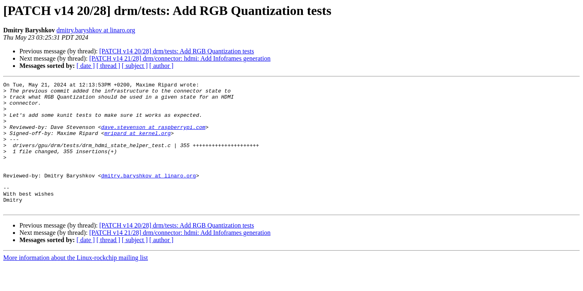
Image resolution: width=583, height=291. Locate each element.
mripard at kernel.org (137, 144)
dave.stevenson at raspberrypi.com (153, 136)
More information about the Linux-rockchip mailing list (75, 283)
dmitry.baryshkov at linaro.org (96, 30)
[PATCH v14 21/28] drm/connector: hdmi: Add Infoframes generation (179, 58)
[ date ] (86, 65)
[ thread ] (108, 65)
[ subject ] (135, 65)
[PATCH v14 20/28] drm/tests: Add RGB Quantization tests (176, 51)
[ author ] (161, 65)
